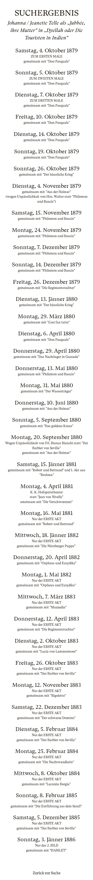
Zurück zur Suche (47, 873)
